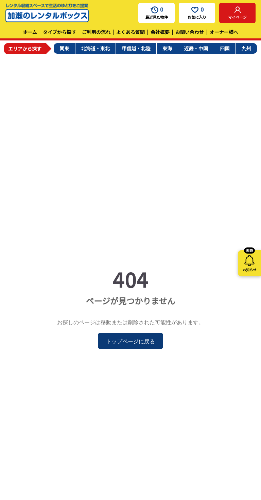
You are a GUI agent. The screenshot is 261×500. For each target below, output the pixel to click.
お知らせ (249, 261)
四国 (224, 48)
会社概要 (160, 32)
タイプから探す (59, 32)
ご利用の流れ (96, 32)
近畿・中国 (196, 48)
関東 (64, 48)
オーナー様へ (224, 32)
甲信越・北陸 (136, 48)
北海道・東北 (95, 48)
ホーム (30, 32)
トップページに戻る (130, 341)
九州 (246, 48)
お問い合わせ (189, 32)
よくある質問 (130, 32)
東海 (167, 48)
